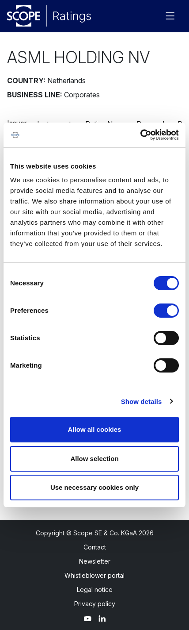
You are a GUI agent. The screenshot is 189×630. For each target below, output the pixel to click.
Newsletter (94, 561)
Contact (94, 547)
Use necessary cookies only (94, 487)
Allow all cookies (94, 429)
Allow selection (94, 458)
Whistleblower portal (94, 575)
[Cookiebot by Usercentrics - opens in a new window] (140, 135)
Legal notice (95, 589)
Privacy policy (94, 603)
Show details (141, 401)
